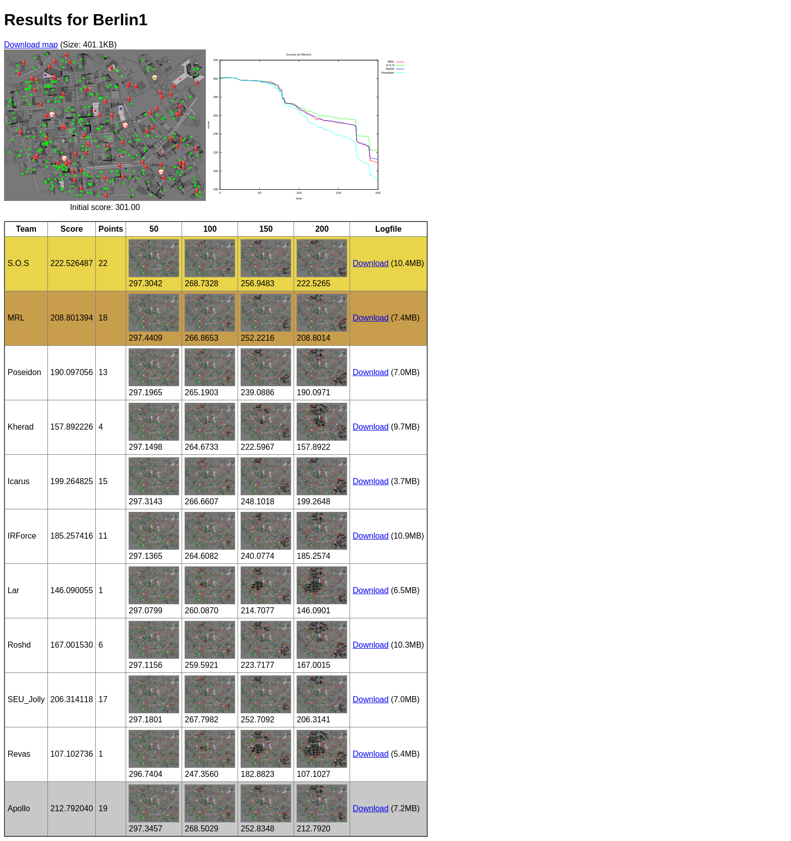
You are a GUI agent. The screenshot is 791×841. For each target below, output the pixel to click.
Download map (31, 44)
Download (370, 263)
